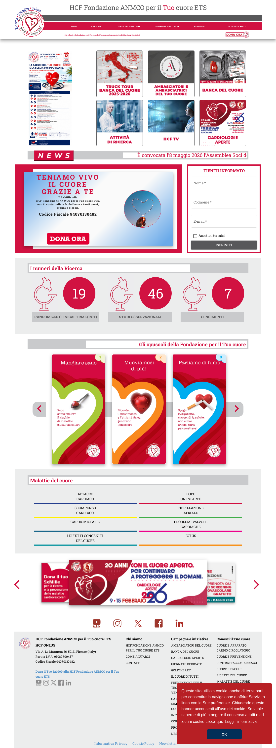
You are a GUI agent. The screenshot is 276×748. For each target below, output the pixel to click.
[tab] (42, 139)
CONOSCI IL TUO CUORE (128, 26)
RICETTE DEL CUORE (232, 675)
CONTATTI (133, 663)
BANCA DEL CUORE (185, 651)
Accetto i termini (211, 235)
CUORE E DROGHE (229, 669)
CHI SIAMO (96, 26)
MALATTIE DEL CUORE (233, 681)
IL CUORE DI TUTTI (184, 676)
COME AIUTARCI (138, 656)
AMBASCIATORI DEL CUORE (191, 645)
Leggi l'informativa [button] (241, 721)
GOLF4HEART (181, 670)
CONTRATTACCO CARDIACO (237, 663)
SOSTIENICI (199, 26)
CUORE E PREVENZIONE (234, 656)
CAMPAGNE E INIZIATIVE (167, 26)
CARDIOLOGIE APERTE (187, 658)
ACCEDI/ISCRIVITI (237, 26)
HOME (74, 26)
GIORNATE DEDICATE (186, 664)
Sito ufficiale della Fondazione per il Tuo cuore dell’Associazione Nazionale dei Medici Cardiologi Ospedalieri (102, 35)
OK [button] (224, 734)
